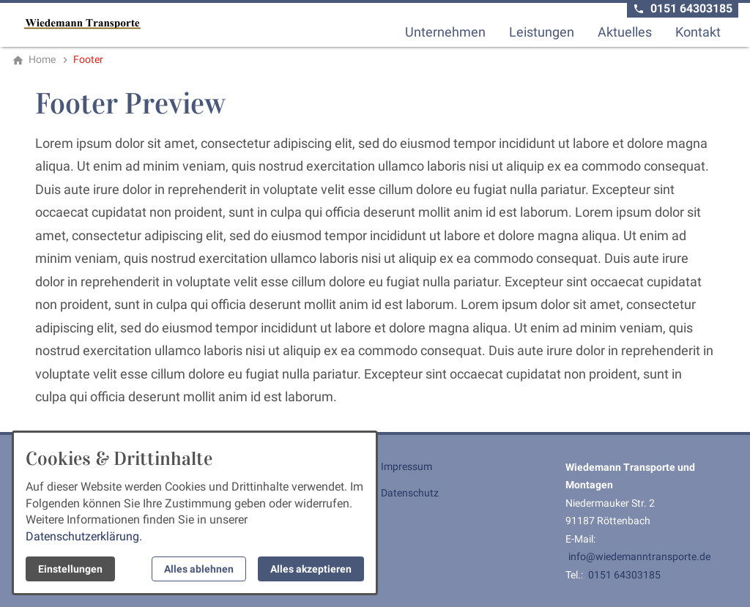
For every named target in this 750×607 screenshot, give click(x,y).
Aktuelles (625, 32)
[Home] (42, 59)
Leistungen (541, 32)
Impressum (406, 466)
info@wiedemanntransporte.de (639, 556)
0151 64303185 (624, 575)
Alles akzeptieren (311, 569)
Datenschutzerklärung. (84, 536)
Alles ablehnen (199, 569)
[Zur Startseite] (82, 23)
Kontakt (698, 32)
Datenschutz (410, 493)
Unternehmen (445, 32)
